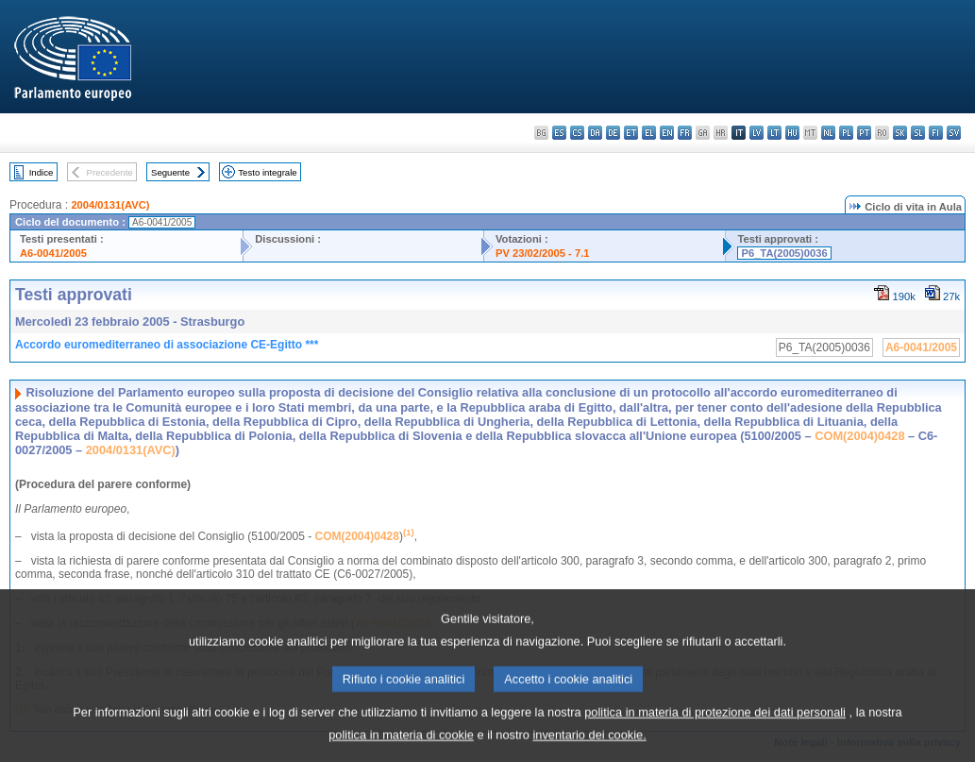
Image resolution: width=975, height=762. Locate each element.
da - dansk (595, 133)
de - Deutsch (613, 133)
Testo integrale (267, 172)
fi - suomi (936, 133)
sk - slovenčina (900, 133)
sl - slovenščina (918, 133)
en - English (667, 133)
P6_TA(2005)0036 (784, 253)
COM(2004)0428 (859, 436)
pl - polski (846, 133)
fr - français (685, 133)
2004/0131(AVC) (110, 205)
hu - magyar (792, 133)
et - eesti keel (631, 133)
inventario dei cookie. (590, 748)
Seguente (170, 172)
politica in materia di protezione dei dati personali (715, 726)
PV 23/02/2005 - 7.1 (543, 253)
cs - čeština (577, 133)
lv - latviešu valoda (756, 133)
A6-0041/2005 (53, 253)
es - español (559, 133)
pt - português (864, 133)
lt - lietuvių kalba (774, 133)
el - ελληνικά (649, 133)
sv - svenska (954, 133)
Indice (41, 172)
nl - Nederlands (828, 133)
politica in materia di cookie (401, 748)
